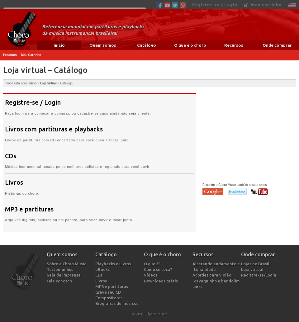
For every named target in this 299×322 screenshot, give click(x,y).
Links (198, 286)
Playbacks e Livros (114, 264)
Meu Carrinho (31, 55)
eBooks (103, 269)
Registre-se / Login (214, 4)
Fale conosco (60, 281)
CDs (10, 156)
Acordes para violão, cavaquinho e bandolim (217, 278)
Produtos (10, 55)
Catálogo (146, 45)
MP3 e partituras (29, 209)
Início (59, 45)
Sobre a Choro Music (67, 264)
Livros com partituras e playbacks (54, 129)
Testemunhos (60, 269)
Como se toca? (158, 269)
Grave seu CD (109, 292)
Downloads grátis (161, 281)
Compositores (109, 298)
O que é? (153, 264)
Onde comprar (277, 45)
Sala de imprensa (64, 275)
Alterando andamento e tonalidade (217, 267)
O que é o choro (190, 45)
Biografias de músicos (117, 303)
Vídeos (151, 275)
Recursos (233, 45)
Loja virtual (48, 83)
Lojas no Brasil (256, 264)
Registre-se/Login (259, 275)
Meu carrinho (263, 4)
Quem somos (102, 45)
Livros (14, 182)
